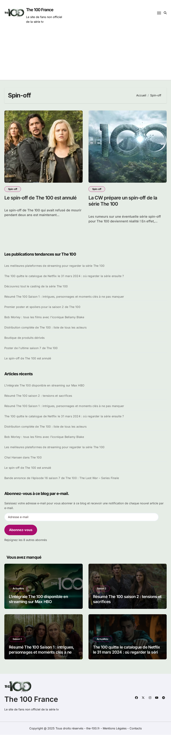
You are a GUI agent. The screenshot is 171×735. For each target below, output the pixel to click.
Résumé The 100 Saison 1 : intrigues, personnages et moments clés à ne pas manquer (64, 297)
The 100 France (39, 9)
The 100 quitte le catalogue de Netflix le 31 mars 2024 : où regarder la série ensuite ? (64, 276)
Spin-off (12, 189)
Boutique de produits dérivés (24, 338)
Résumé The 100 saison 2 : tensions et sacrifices (38, 396)
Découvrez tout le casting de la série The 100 (36, 286)
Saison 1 (17, 639)
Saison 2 (101, 588)
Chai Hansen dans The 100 (23, 457)
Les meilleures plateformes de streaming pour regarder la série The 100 (54, 266)
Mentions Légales (115, 728)
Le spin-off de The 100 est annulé (41, 198)
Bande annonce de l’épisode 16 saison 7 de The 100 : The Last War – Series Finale (61, 478)
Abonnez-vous (20, 530)
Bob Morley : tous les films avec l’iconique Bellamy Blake (44, 437)
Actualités (18, 588)
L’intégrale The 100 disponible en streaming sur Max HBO (44, 385)
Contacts (136, 728)
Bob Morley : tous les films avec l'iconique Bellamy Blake (44, 317)
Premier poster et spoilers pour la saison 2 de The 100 (42, 307)
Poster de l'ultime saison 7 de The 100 (31, 348)
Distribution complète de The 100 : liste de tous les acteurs (45, 327)
